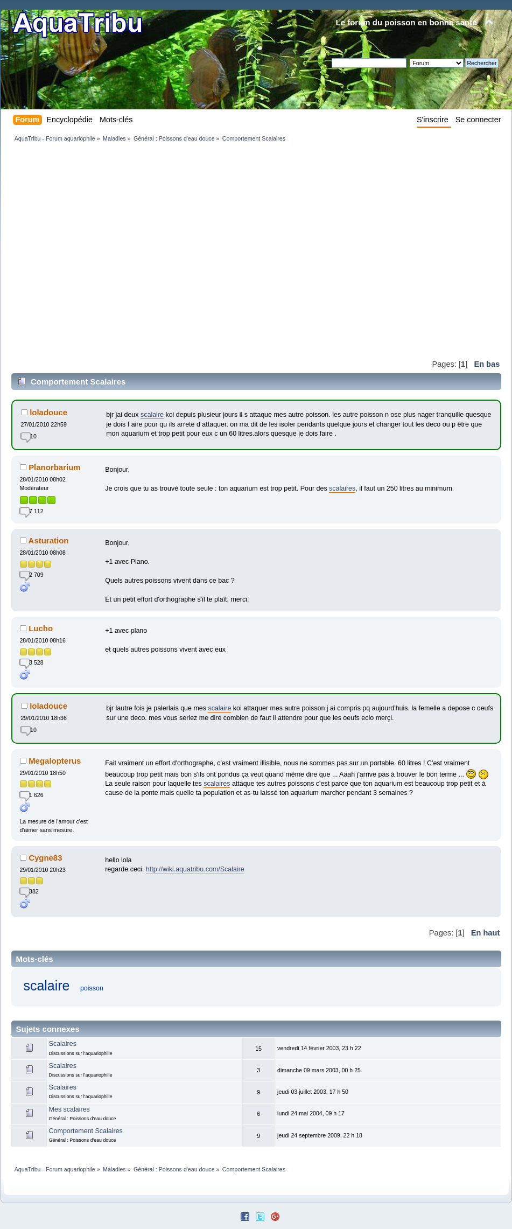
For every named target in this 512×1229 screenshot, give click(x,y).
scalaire (152, 414)
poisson (91, 988)
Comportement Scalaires (86, 1131)
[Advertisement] (101, 250)
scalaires (342, 488)
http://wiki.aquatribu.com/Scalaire (195, 869)
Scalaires (62, 1044)
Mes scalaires (69, 1109)
